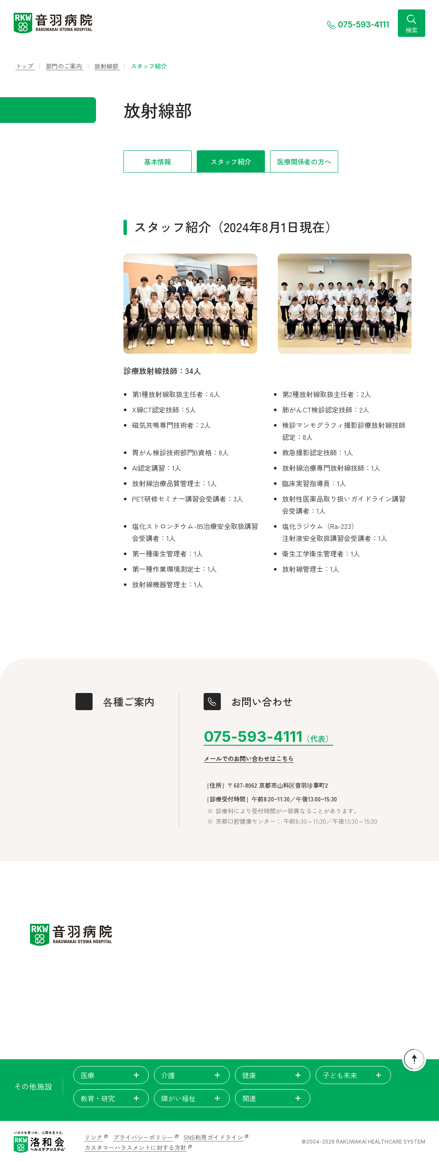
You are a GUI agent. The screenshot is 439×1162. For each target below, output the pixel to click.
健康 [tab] (272, 1075)
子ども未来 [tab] (353, 1075)
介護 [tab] (191, 1075)
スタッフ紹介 (230, 161)
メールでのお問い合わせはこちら (249, 759)
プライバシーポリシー (143, 1137)
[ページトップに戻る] (414, 1059)
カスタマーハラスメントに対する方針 (135, 1147)
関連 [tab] (272, 1098)
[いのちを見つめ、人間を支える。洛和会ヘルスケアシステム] (39, 1142)
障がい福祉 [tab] (191, 1098)
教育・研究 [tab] (111, 1098)
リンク (93, 1137)
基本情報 (157, 161)
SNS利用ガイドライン (213, 1137)
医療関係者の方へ (304, 161)
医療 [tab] (111, 1075)
